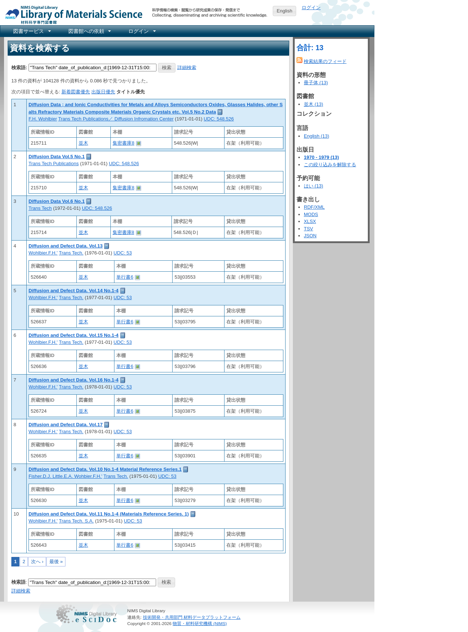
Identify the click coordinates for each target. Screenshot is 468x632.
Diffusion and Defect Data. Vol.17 (66, 424)
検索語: (19, 67)
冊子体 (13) (316, 82)
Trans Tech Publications (54, 163)
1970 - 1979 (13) (321, 157)
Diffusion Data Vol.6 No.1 (57, 201)
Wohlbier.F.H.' (43, 253)
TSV (308, 228)
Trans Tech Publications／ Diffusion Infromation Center (116, 119)
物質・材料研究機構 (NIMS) (200, 623)
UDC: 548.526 (219, 119)
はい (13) (313, 186)
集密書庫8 (123, 143)
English (284, 11)
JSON (310, 235)
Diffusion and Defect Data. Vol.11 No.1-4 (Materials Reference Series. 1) (109, 514)
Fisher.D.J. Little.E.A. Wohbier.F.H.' (65, 476)
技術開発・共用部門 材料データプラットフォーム (192, 617)
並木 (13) (313, 104)
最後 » (56, 561)
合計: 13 (310, 48)
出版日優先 (103, 91)
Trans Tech (40, 208)
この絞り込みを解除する (330, 164)
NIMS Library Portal (72, 14)
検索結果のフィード (325, 61)
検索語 (18, 582)
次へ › (37, 561)
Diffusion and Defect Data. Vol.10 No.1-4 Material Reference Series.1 (105, 469)
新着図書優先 (75, 91)
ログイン (311, 7)
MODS (311, 214)
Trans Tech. (71, 253)
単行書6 (124, 277)
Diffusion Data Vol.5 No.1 (57, 156)
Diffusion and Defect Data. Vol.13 (66, 246)
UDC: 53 (123, 253)
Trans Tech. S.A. (76, 521)
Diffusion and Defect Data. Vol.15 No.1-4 (73, 335)
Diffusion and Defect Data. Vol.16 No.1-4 (73, 380)
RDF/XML (314, 207)
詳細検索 (186, 67)
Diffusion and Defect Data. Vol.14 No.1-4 (73, 290)
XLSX (310, 221)
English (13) (316, 136)
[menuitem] (31, 31)
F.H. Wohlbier (43, 119)
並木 (83, 143)
